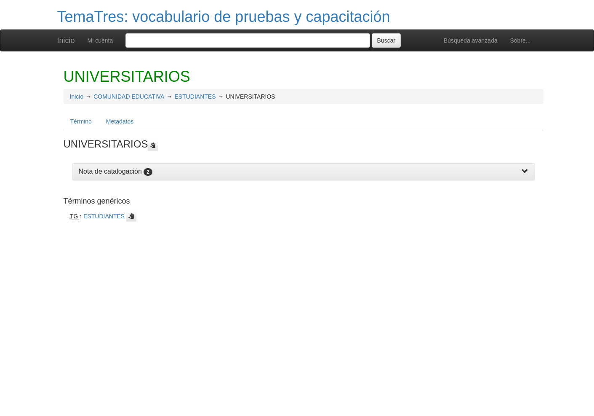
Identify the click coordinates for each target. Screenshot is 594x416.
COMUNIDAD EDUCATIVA (128, 96)
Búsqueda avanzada (471, 40)
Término (81, 121)
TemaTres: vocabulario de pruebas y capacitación (223, 16)
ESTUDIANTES (195, 96)
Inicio (66, 40)
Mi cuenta (100, 40)
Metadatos (119, 121)
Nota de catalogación (110, 171)
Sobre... (520, 40)
